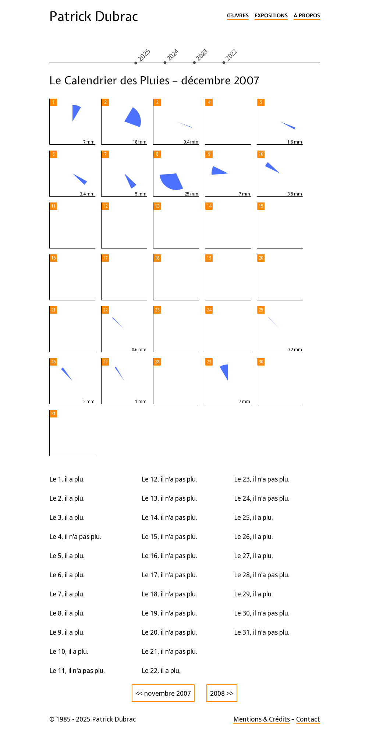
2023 (201, 54)
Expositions (271, 16)
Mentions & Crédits (261, 719)
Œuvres (238, 16)
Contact (308, 719)
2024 (172, 54)
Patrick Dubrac (93, 16)
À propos (307, 16)
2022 (231, 54)
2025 (143, 54)
